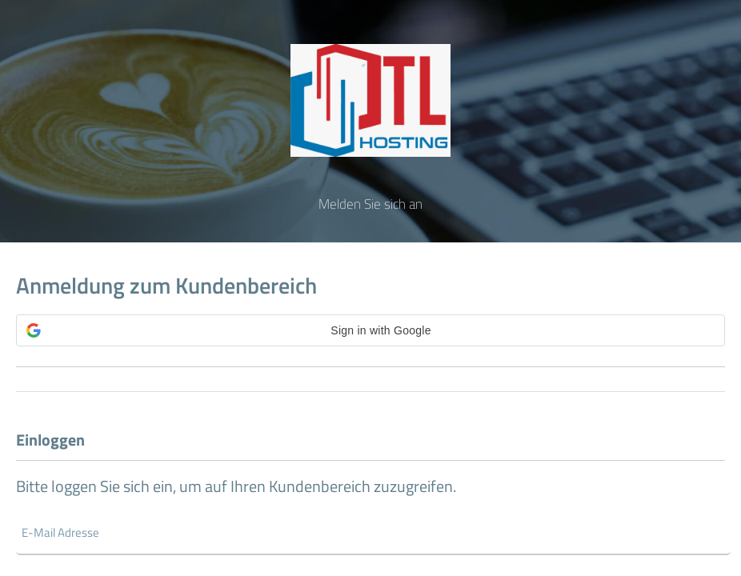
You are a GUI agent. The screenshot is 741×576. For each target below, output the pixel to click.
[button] (370, 330)
